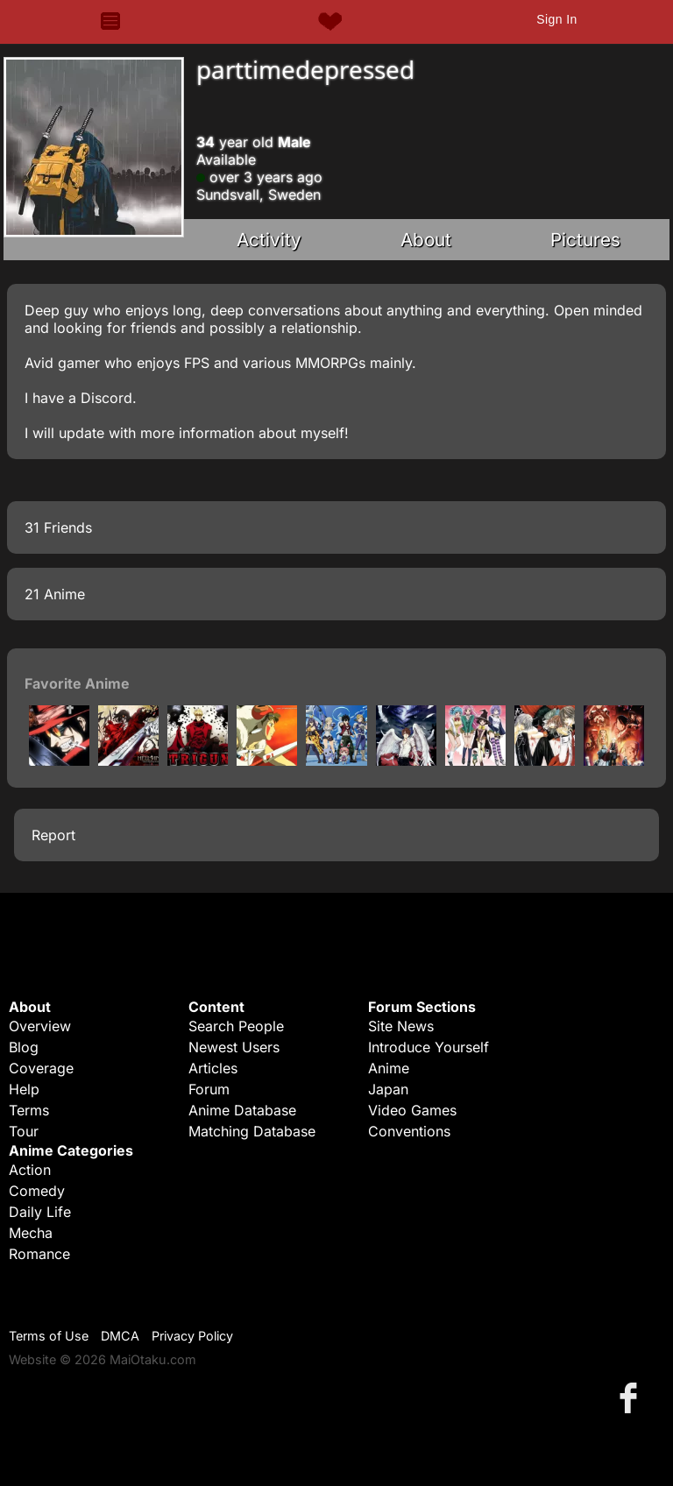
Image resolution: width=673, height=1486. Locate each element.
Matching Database (251, 1131)
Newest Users (234, 1047)
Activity (269, 240)
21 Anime (55, 594)
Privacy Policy (192, 1335)
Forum (209, 1089)
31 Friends (58, 527)
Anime (388, 1068)
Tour (24, 1131)
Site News (401, 1026)
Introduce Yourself (428, 1047)
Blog (24, 1047)
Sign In (556, 19)
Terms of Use (49, 1335)
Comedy (37, 1190)
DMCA (120, 1335)
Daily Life (40, 1212)
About (425, 240)
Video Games (412, 1110)
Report (53, 835)
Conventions (409, 1131)
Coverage (41, 1068)
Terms (29, 1110)
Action (30, 1169)
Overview (40, 1026)
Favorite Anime (77, 683)
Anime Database (242, 1110)
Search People (236, 1026)
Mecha (31, 1233)
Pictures (585, 240)
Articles (212, 1068)
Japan (388, 1089)
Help (24, 1089)
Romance (39, 1254)
